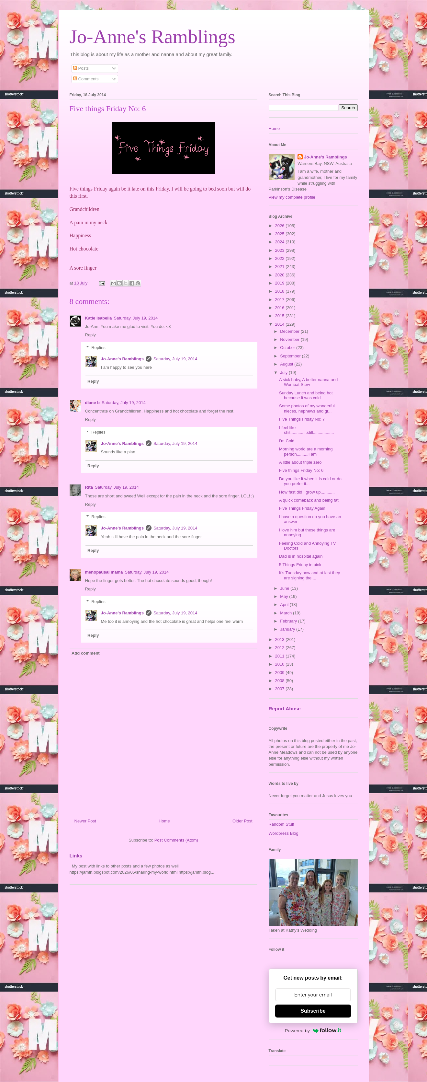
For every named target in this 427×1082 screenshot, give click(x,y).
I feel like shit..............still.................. (306, 430)
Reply (90, 334)
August (287, 364)
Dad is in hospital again (300, 556)
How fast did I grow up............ (307, 492)
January (288, 629)
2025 (280, 233)
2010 (280, 664)
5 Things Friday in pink (300, 564)
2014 (280, 324)
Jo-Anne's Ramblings (152, 36)
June (285, 588)
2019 (280, 283)
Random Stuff (281, 824)
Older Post (242, 821)
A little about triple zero (300, 462)
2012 (280, 647)
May (284, 596)
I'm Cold (286, 440)
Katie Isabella (98, 318)
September (291, 356)
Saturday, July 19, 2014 (136, 318)
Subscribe (312, 1011)
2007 (280, 688)
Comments (85, 78)
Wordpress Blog (283, 833)
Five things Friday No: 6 (301, 470)
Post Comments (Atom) (176, 840)
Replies (98, 347)
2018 (280, 291)
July (284, 372)
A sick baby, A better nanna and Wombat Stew (308, 382)
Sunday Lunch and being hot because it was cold (306, 395)
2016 (280, 307)
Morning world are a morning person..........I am (305, 452)
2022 (280, 258)
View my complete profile (292, 197)
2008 (280, 680)
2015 (280, 315)
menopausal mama (104, 572)
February (289, 621)
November (290, 339)
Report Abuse (285, 708)
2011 (280, 656)
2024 (280, 241)
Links (76, 855)
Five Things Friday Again (302, 508)
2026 (280, 225)
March (286, 613)
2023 (280, 250)
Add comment (86, 653)
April (285, 604)
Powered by (313, 1030)
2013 (280, 639)
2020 (280, 275)
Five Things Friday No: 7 (302, 419)
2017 (280, 299)
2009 (280, 672)
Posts (81, 68)
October (288, 347)
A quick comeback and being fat (309, 500)
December (290, 331)
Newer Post (85, 821)
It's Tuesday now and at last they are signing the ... (309, 575)
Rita (89, 487)
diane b (92, 402)
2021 (280, 266)
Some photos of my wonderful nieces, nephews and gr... (307, 408)
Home (164, 821)
